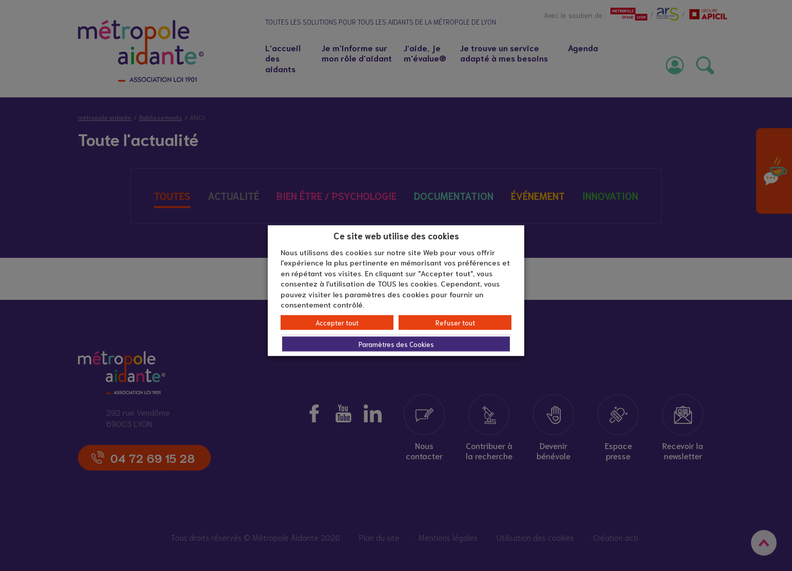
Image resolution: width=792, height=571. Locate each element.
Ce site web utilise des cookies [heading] (396, 235)
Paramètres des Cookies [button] (396, 343)
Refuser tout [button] (455, 322)
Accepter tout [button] (337, 322)
